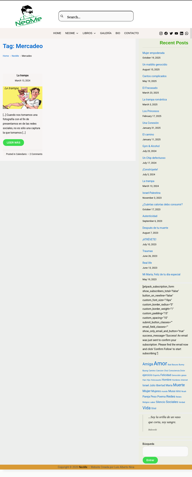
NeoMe (83, 467)
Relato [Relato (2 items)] (179, 397)
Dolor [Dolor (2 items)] (182, 370)
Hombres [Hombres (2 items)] (176, 380)
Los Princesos (150, 111)
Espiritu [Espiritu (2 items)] (156, 375)
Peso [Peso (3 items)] (154, 396)
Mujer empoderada (153, 52)
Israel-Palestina (151, 192)
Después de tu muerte (155, 227)
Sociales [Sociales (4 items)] (172, 402)
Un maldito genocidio (154, 64)
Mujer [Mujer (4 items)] (146, 391)
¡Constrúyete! (150, 169)
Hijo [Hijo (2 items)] (148, 380)
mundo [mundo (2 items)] (164, 391)
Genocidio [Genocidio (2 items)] (176, 375)
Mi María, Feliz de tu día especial (161, 274)
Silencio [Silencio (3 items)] (160, 401)
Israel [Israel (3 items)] (145, 385)
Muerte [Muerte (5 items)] (179, 385)
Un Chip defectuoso (153, 157)
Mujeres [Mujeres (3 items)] (156, 391)
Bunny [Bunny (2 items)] (181, 364)
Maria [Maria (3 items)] (169, 385)
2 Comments (36, 154)
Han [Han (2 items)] (144, 380)
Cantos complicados (154, 76)
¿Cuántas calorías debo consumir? (162, 204)
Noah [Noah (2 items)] (184, 391)
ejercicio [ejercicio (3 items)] (147, 375)
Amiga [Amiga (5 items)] (147, 364)
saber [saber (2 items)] (152, 402)
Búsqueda (148, 443)
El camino (148, 134)
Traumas (147, 251)
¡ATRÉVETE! (149, 239)
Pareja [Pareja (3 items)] (146, 396)
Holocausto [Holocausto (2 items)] (156, 380)
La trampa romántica (154, 99)
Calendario (21, 154)
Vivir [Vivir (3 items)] (153, 408)
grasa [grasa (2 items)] (183, 375)
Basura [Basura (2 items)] (175, 364)
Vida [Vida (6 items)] (146, 408)
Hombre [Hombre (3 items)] (166, 379)
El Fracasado (150, 87)
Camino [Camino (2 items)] (152, 370)
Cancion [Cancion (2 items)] (160, 370)
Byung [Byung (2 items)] (145, 370)
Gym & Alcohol (151, 146)
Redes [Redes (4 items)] (170, 396)
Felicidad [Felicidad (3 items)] (165, 375)
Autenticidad (149, 216)
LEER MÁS (13, 142)
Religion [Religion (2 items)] (146, 402)
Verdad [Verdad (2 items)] (182, 402)
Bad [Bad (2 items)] (169, 364)
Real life (147, 262)
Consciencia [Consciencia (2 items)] (174, 370)
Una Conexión (150, 122)
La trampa (22, 75)
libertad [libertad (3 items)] (160, 385)
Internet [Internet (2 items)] (184, 380)
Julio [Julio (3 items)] (152, 385)
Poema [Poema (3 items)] (161, 396)
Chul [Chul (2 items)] (166, 370)
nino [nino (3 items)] (178, 391)
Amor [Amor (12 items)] (160, 363)
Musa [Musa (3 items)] (171, 391)
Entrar (150, 460)
